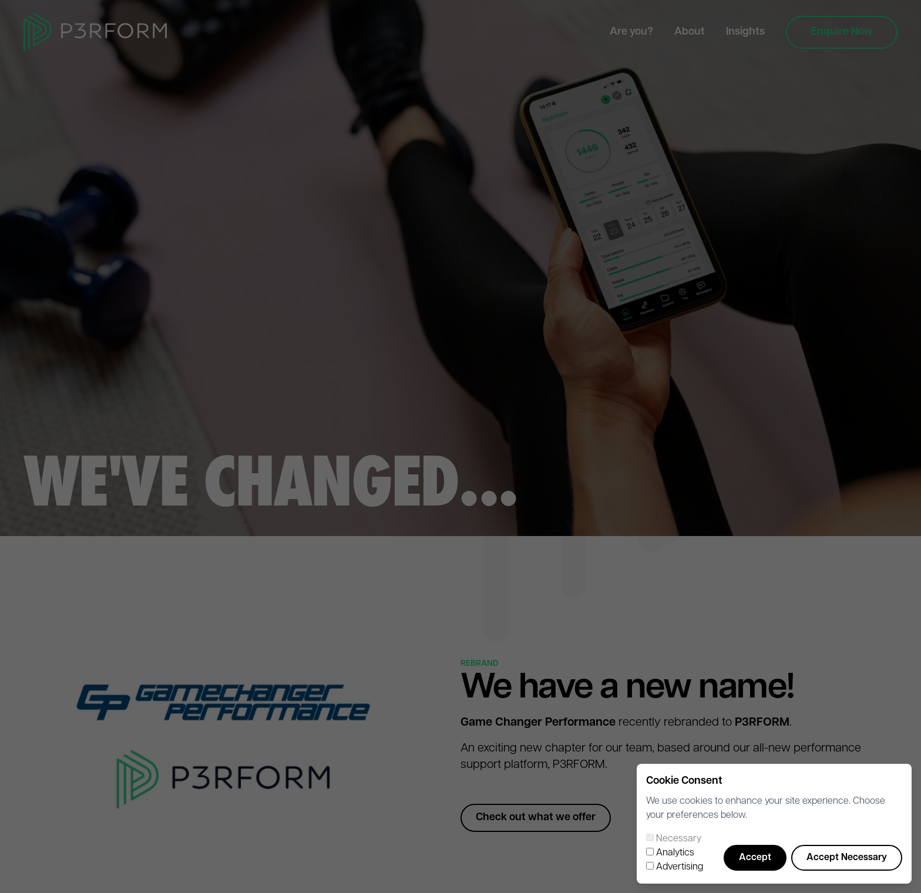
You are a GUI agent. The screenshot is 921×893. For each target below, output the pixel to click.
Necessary (678, 839)
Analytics (675, 853)
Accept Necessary (846, 857)
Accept (755, 857)
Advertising (679, 867)
